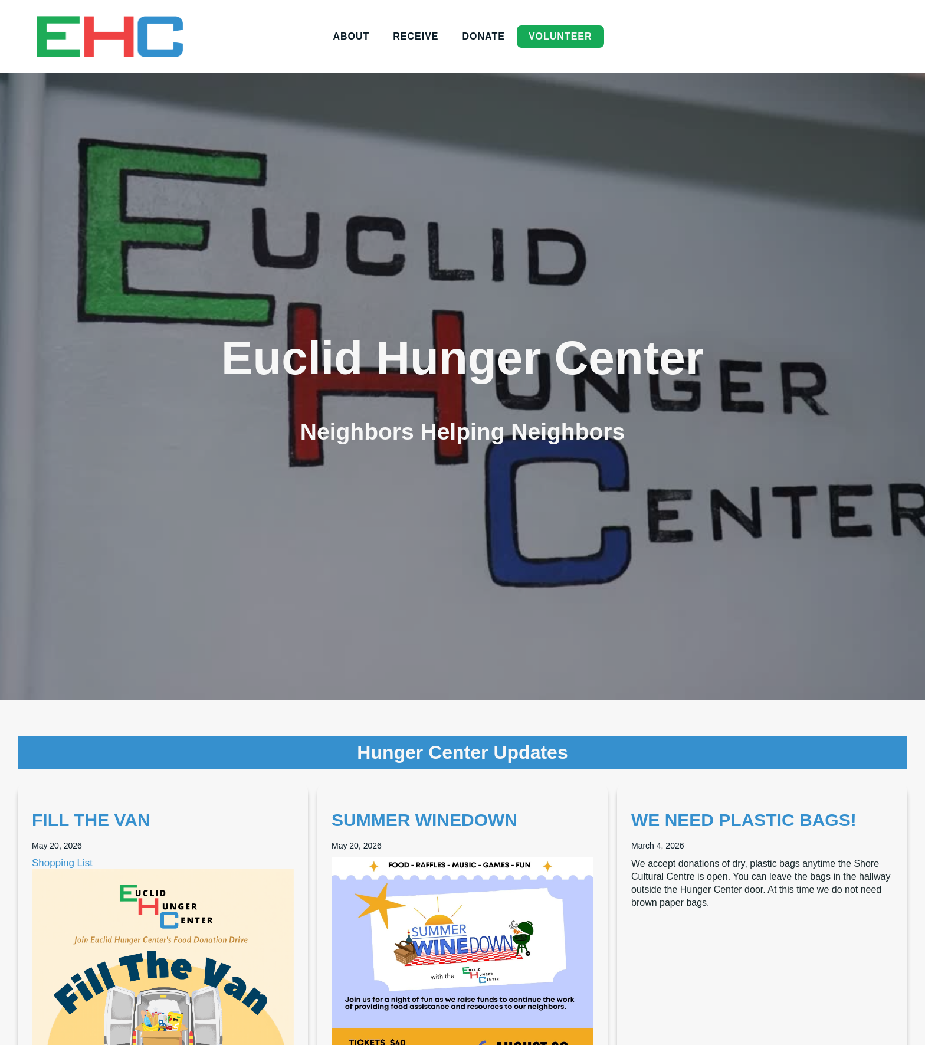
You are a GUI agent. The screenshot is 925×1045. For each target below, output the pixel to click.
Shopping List (62, 863)
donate (483, 36)
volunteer (560, 36)
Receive (415, 36)
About (351, 36)
